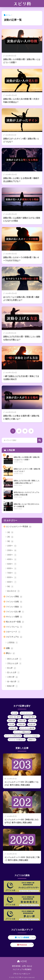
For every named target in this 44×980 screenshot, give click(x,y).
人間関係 (12, 642)
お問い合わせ (27, 966)
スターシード (13, 632)
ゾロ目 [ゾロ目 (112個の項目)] (15, 713)
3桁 (10, 541)
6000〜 (12, 568)
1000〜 (12, 546)
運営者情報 (16, 966)
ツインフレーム (14, 626)
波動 (9, 648)
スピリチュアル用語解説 (22, 969)
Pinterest (22, 945)
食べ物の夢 (13, 681)
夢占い (10, 653)
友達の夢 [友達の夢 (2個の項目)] (32, 724)
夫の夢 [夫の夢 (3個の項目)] (12, 724)
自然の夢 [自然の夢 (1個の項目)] (13, 728)
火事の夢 (12, 677)
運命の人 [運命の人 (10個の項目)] (32, 740)
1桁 (10, 532)
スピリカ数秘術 (22, 937)
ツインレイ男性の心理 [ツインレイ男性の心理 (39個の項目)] (22, 732)
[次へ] (31, 431)
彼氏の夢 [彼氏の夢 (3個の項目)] (12, 721)
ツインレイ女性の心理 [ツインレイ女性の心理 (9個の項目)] (13, 736)
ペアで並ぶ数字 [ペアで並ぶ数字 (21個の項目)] (30, 717)
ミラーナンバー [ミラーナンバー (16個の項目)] (27, 713)
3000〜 (12, 555)
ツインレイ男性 (14, 596)
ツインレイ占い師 (15, 611)
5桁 (10, 586)
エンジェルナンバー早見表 (18, 526)
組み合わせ (13, 591)
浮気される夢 (14, 663)
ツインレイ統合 (14, 606)
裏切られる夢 (14, 659)
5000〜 (12, 564)
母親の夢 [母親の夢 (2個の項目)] (22, 724)
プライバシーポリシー (21, 974)
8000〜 (12, 577)
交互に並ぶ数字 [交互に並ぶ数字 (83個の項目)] (15, 717)
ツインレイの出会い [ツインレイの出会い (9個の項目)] (32, 736)
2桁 (10, 537)
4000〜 (12, 559)
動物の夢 (12, 686)
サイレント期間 (14, 616)
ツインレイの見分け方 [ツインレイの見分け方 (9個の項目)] (17, 740)
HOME (22, 961)
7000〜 (12, 573)
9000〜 (12, 582)
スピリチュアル (14, 637)
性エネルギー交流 (15, 622)
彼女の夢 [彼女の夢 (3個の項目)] (22, 721)
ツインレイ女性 (14, 601)
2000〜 (12, 550)
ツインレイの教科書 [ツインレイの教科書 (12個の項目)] (27, 728)
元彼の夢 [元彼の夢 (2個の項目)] (33, 721)
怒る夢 (11, 668)
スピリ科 (22, 3)
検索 (39, 440)
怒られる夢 (13, 672)
